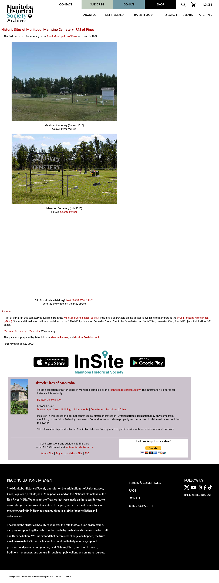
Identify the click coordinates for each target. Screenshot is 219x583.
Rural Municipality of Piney (62, 36)
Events (188, 15)
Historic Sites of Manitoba (21, 29)
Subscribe (97, 4)
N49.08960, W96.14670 (79, 300)
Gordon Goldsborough (87, 337)
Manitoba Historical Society (124, 389)
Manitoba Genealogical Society (81, 317)
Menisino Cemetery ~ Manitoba (22, 331)
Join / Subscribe (141, 506)
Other (123, 409)
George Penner (68, 212)
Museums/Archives (48, 409)
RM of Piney (85, 29)
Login (207, 4)
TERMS (68, 576)
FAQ (87, 453)
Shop (160, 4)
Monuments (81, 409)
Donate (128, 4)
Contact (65, 4)
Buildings (66, 409)
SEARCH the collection (49, 399)
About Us (89, 15)
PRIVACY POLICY (55, 576)
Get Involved (114, 15)
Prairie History (143, 15)
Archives (205, 15)
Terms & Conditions (145, 483)
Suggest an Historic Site (69, 453)
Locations (111, 409)
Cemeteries (97, 409)
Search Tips (46, 453)
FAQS (132, 490)
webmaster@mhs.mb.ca (79, 447)
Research (170, 15)
